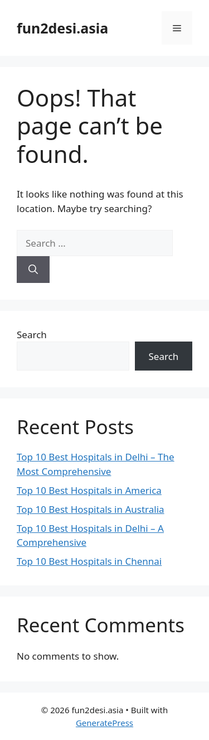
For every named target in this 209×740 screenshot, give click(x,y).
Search (32, 334)
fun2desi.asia (62, 27)
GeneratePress (104, 722)
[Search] (33, 269)
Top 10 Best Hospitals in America (89, 490)
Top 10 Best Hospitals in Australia (90, 509)
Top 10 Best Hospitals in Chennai (89, 561)
